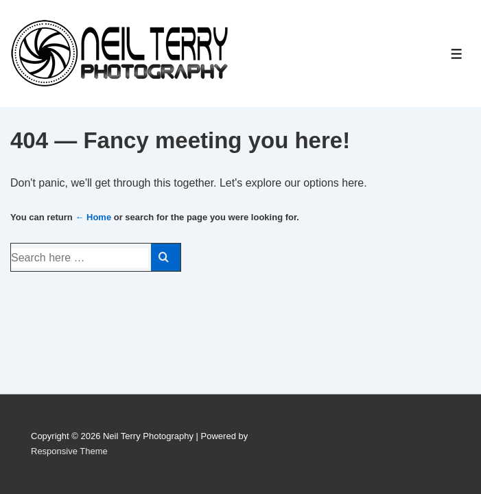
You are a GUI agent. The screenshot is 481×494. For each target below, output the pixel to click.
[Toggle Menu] (456, 53)
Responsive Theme (69, 451)
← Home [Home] (93, 217)
